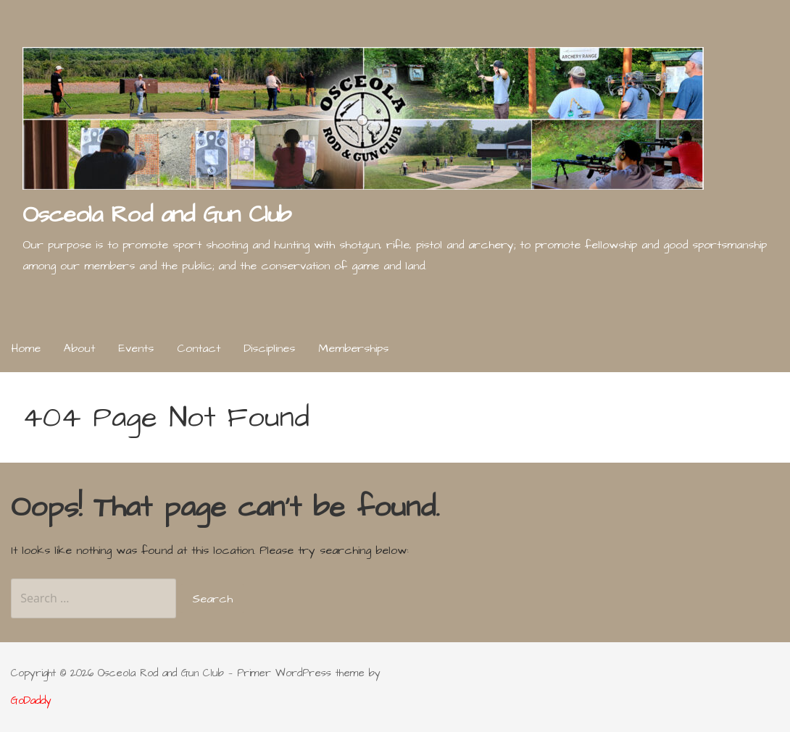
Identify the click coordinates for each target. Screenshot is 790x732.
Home (26, 348)
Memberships (353, 348)
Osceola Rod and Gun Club (156, 214)
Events (136, 348)
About (79, 348)
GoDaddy (31, 701)
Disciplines (269, 348)
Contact (198, 348)
